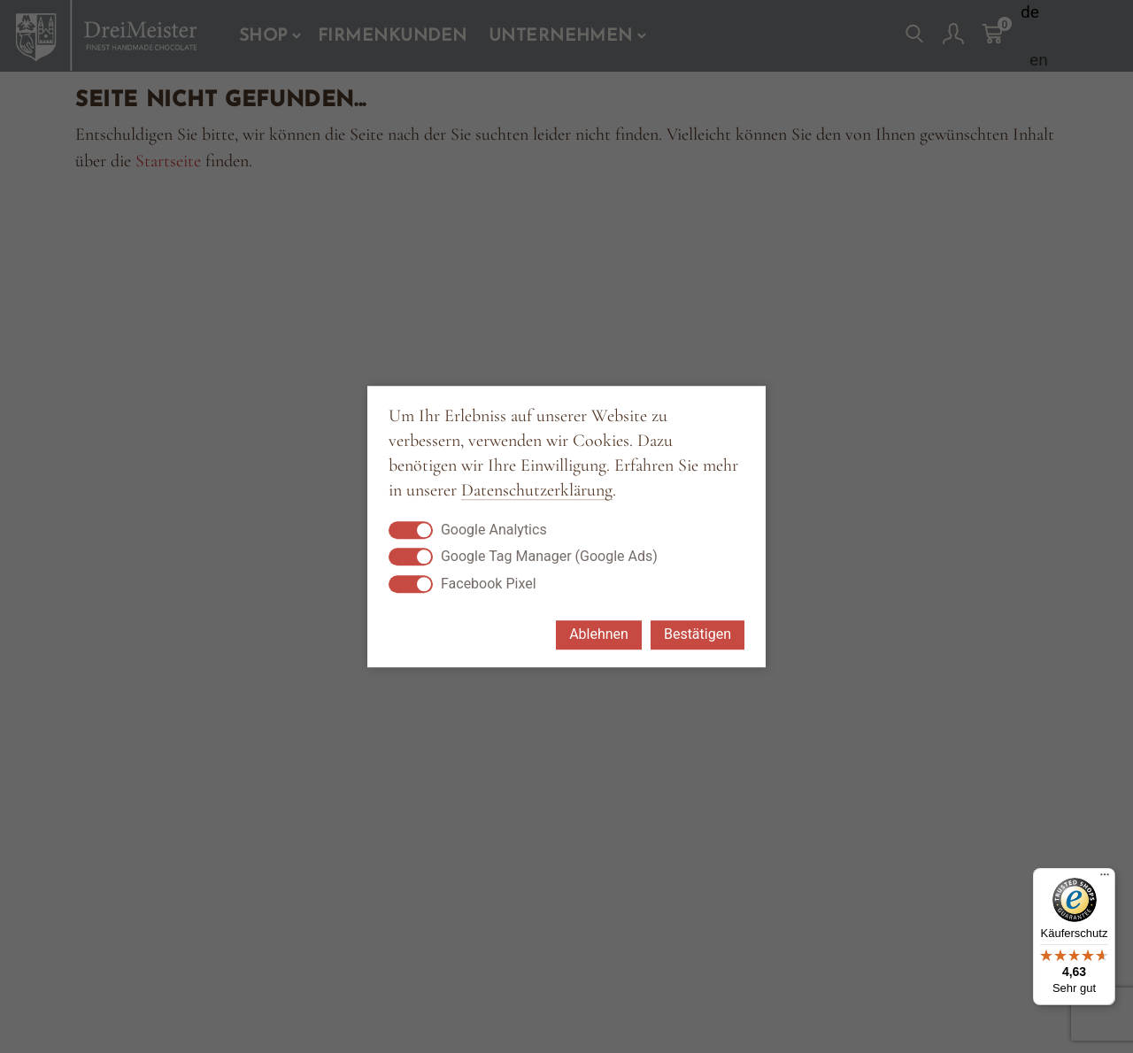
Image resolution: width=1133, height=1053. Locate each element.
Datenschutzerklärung (537, 490)
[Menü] (1104, 878)
